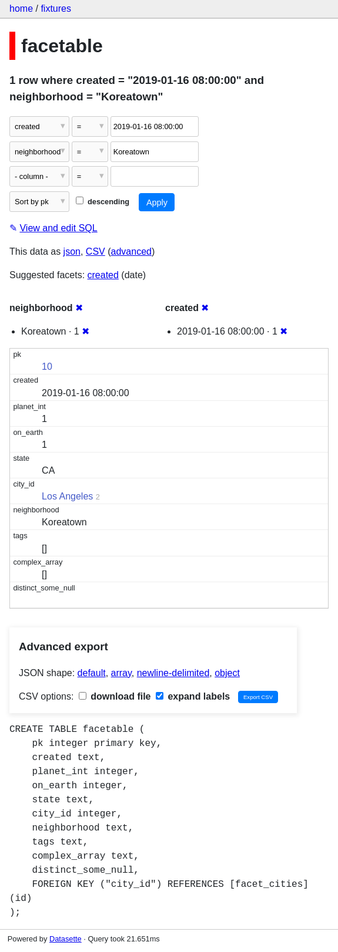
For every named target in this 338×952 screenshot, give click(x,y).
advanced (131, 251)
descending (102, 201)
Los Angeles (67, 496)
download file (115, 696)
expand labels (193, 696)
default (92, 673)
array (121, 673)
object (227, 673)
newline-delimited (173, 673)
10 (47, 367)
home (21, 8)
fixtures (56, 8)
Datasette (65, 938)
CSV (95, 251)
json (72, 251)
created (103, 275)
